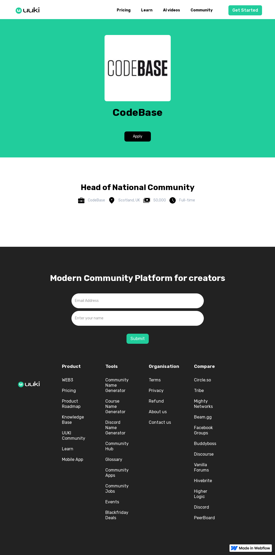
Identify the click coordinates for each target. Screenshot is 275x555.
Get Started (245, 10)
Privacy (156, 390)
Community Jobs (117, 488)
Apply (137, 136)
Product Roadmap (71, 404)
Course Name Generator (115, 406)
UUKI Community (73, 435)
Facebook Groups (203, 430)
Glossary (113, 459)
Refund (156, 401)
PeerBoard (204, 517)
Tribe (199, 390)
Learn (146, 10)
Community (202, 10)
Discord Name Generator (115, 427)
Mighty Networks (203, 404)
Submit (137, 338)
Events (112, 501)
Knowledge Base (73, 420)
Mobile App (72, 459)
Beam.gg (203, 417)
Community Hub (117, 446)
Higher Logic (200, 494)
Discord (201, 507)
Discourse (204, 454)
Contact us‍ (160, 422)
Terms (155, 379)
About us (158, 411)
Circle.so (202, 379)
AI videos (171, 10)
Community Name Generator (117, 385)
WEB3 (67, 379)
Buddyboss (205, 443)
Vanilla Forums (201, 467)
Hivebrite (203, 480)
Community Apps (117, 473)
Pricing (123, 10)
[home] (29, 9)
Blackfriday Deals (116, 515)
